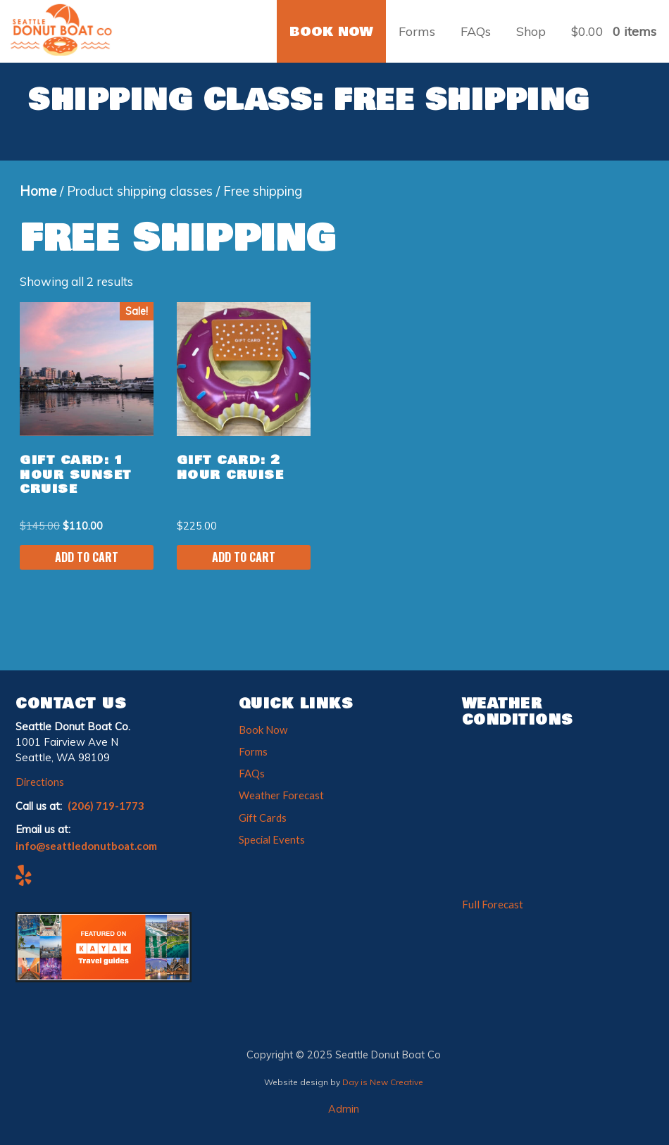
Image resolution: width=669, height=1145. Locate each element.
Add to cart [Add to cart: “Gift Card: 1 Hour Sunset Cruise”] (86, 557)
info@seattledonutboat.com (86, 845)
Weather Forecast (281, 795)
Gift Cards (263, 817)
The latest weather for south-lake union (541, 889)
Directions (39, 781)
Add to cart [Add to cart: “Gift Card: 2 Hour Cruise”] (243, 557)
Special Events (272, 839)
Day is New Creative (382, 1082)
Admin (343, 1109)
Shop (531, 31)
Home (38, 191)
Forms (417, 31)
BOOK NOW (331, 32)
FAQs (476, 31)
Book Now (263, 729)
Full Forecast (492, 904)
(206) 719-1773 (106, 805)
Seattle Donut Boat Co (67, 29)
